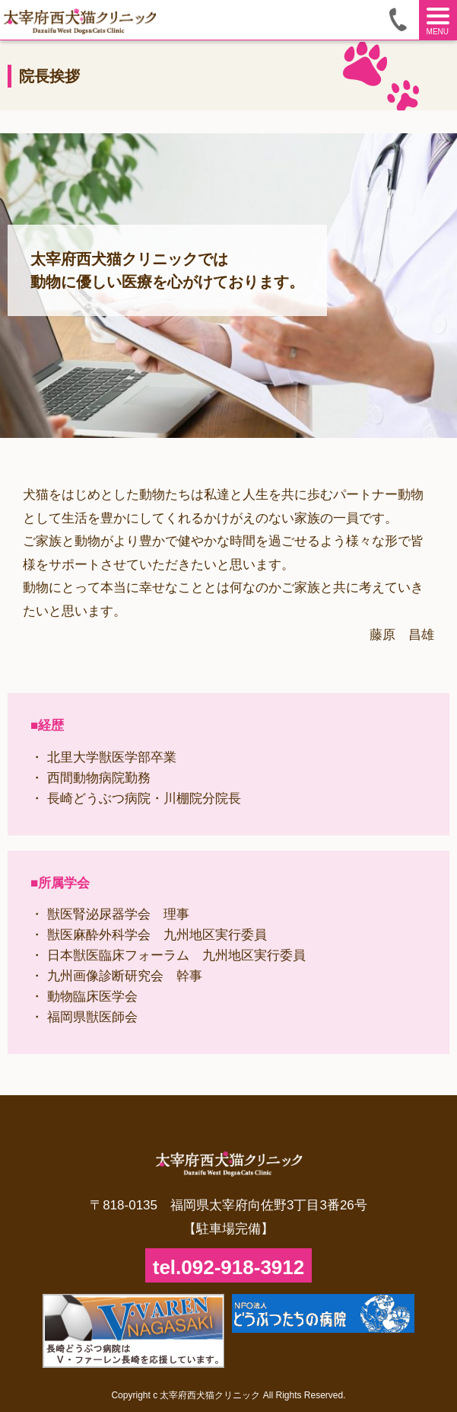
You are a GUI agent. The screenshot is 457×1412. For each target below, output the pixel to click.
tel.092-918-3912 (228, 1267)
